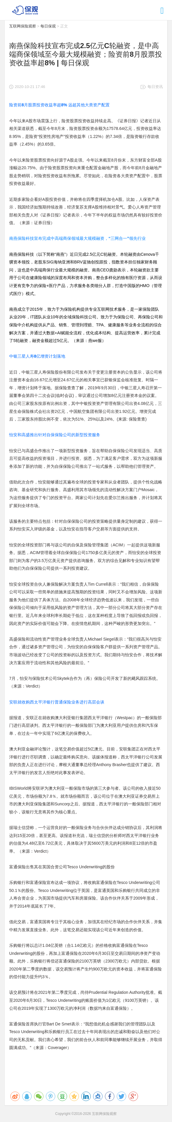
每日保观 (48, 26)
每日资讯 (155, 86)
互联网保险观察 (22, 26)
